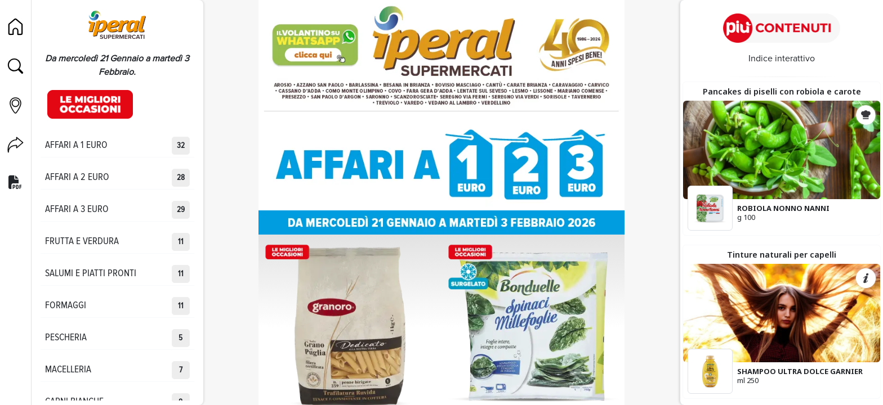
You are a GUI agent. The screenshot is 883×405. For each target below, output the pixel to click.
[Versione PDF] (15, 183)
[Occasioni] (90, 104)
